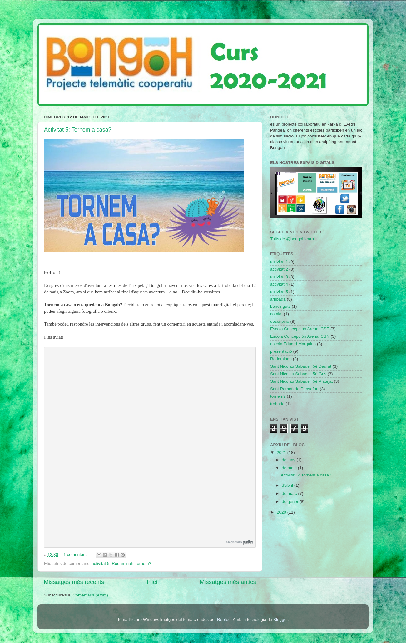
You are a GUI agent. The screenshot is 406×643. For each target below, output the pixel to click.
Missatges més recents (74, 582)
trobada (277, 403)
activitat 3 (279, 276)
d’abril (288, 485)
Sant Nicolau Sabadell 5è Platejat (301, 381)
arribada (278, 299)
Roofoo (224, 619)
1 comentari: (75, 554)
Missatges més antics (228, 582)
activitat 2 (279, 269)
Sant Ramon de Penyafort (294, 388)
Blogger (280, 619)
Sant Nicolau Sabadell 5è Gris (298, 373)
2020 (282, 512)
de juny (289, 459)
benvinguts (280, 306)
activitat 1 (279, 261)
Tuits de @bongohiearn (292, 239)
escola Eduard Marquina (293, 343)
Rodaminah (122, 563)
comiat (276, 314)
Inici (152, 582)
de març (290, 493)
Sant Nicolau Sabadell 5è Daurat (300, 366)
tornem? (143, 563)
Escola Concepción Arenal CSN (299, 336)
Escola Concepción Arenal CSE (299, 328)
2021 (282, 452)
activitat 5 (100, 563)
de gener (291, 501)
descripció (279, 321)
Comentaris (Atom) (90, 595)
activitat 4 (279, 284)
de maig (290, 468)
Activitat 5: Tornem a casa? (77, 130)
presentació (281, 351)
